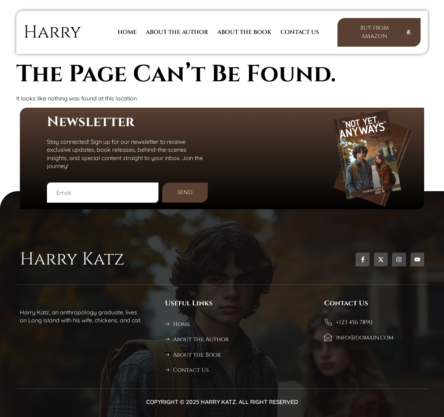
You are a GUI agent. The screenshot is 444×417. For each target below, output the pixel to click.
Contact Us (299, 32)
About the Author (177, 32)
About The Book (244, 32)
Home (127, 32)
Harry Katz (72, 259)
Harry (52, 32)
